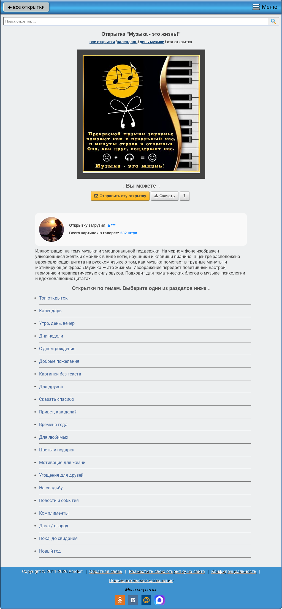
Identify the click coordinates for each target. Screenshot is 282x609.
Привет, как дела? (58, 412)
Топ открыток (53, 298)
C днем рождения (57, 348)
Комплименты (54, 513)
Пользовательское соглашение (141, 580)
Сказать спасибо (56, 399)
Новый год (50, 551)
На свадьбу (51, 487)
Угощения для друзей (61, 475)
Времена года (53, 424)
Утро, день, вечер (57, 323)
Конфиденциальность (233, 571)
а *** (111, 225)
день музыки (152, 42)
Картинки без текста (60, 374)
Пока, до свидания (58, 538)
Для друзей (51, 386)
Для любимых (53, 437)
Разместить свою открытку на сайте (167, 571)
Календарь (127, 42)
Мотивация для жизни (62, 462)
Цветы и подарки (57, 449)
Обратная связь (105, 571)
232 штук (128, 233)
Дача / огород (53, 525)
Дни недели (51, 336)
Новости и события (59, 500)
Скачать (164, 196)
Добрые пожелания (59, 361)
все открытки (26, 7)
